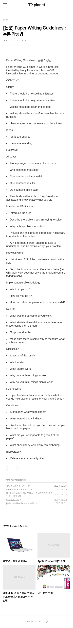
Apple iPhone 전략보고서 (17, 489)
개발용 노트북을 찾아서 (16, 486)
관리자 (47, 622)
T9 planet (36, 4)
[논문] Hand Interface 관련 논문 (20, 503)
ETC (8, 480)
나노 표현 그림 (12, 500)
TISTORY (38, 622)
